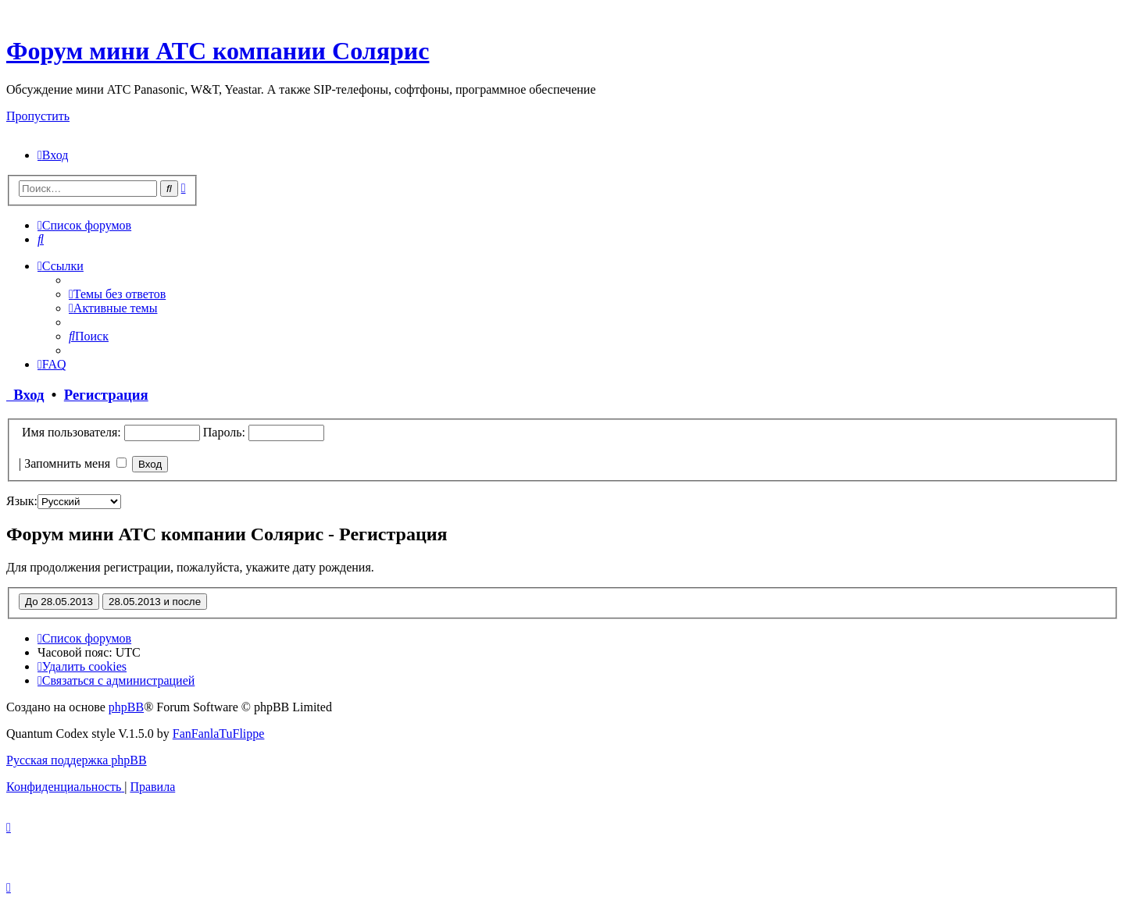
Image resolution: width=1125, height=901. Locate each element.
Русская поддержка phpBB (76, 760)
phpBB (126, 707)
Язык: (22, 500)
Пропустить (38, 116)
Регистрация (106, 394)
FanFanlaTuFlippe (219, 733)
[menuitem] (53, 155)
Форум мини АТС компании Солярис (217, 51)
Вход (25, 394)
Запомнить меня (75, 463)
